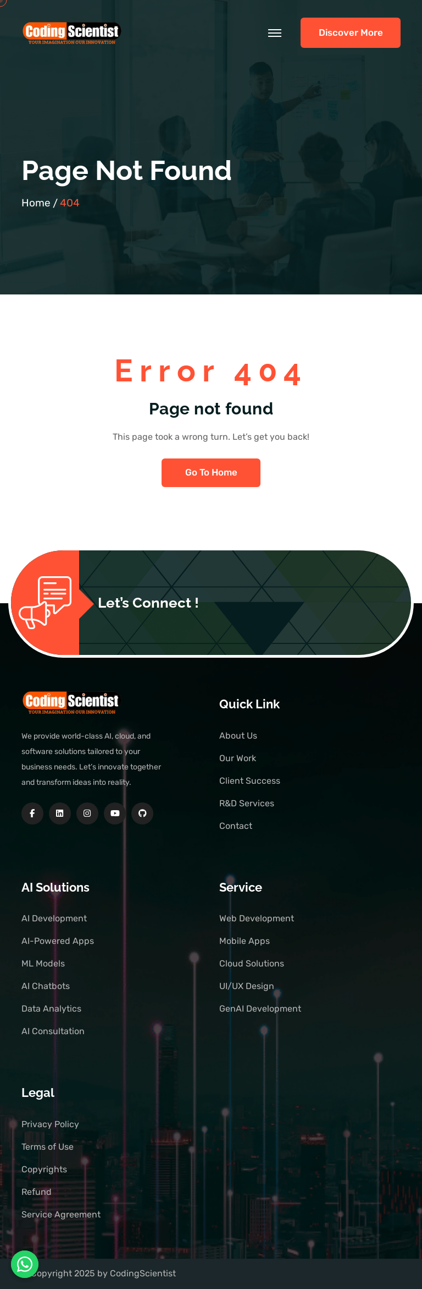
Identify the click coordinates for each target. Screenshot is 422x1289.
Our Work (237, 758)
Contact (235, 826)
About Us (238, 735)
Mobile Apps (244, 941)
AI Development (54, 918)
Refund (36, 1192)
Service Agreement (61, 1214)
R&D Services (246, 803)
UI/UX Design (246, 986)
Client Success (249, 780)
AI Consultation (53, 1031)
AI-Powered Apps (57, 941)
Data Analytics (51, 1008)
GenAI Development (260, 1008)
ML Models (43, 963)
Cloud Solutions (251, 963)
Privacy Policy (50, 1124)
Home (36, 203)
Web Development (256, 918)
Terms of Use (47, 1146)
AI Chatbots (45, 986)
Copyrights (44, 1169)
